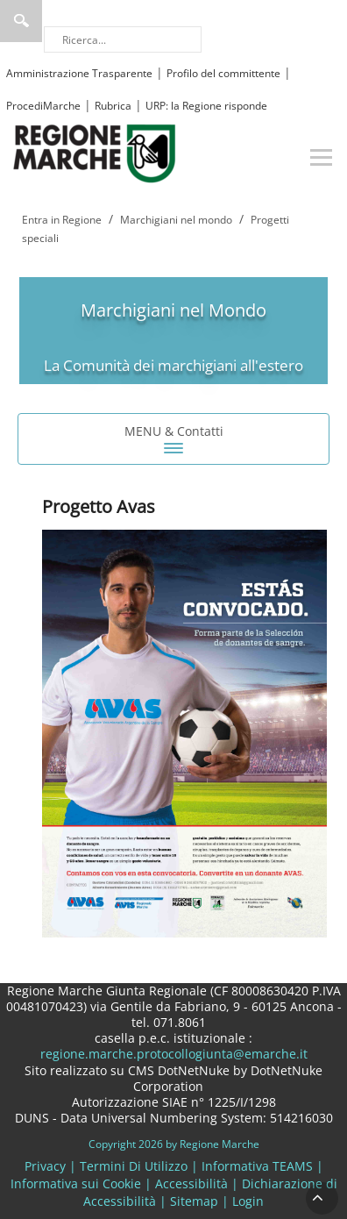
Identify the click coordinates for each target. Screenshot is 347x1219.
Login (248, 1201)
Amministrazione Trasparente (79, 73)
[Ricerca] (123, 39)
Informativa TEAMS (257, 1166)
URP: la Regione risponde (206, 105)
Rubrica (113, 105)
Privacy (45, 1166)
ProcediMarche (43, 105)
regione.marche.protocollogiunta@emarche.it (174, 1053)
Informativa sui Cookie (76, 1183)
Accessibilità (191, 1183)
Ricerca (21, 21)
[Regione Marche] (94, 152)
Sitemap (194, 1201)
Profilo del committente (223, 73)
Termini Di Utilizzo (134, 1166)
